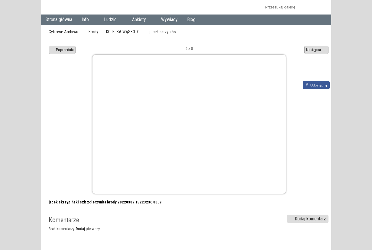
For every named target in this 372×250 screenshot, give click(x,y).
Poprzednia (62, 49)
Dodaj (80, 228)
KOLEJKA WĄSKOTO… (124, 31)
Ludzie (111, 20)
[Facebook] (316, 85)
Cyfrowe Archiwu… (65, 31)
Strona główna (59, 19)
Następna (316, 49)
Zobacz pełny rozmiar (307, 71)
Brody (93, 31)
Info (86, 20)
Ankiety (140, 20)
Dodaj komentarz (307, 219)
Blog (191, 19)
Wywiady (169, 19)
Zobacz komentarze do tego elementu (320, 71)
